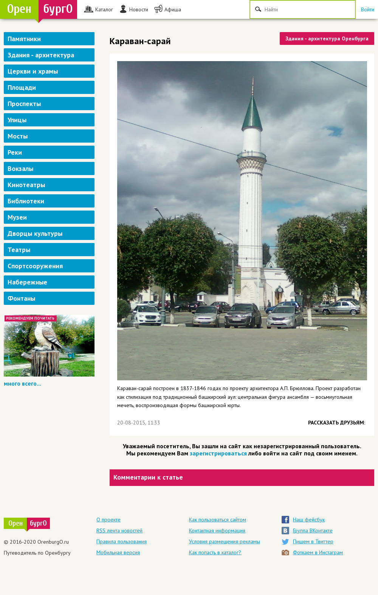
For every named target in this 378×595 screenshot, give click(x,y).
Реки (15, 152)
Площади (22, 87)
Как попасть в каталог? (215, 552)
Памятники (24, 38)
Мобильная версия (118, 552)
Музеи (17, 217)
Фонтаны (21, 298)
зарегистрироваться (218, 453)
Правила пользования (121, 541)
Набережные (27, 282)
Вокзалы (20, 168)
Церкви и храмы (33, 71)
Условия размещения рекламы (224, 541)
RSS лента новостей (119, 530)
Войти (367, 9)
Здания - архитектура (41, 55)
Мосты (18, 136)
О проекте (108, 519)
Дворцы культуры (35, 233)
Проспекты (24, 103)
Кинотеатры (26, 184)
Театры (19, 249)
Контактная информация (217, 530)
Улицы (17, 119)
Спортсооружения (35, 265)
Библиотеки (26, 201)
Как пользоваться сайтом (217, 519)
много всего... (22, 383)
